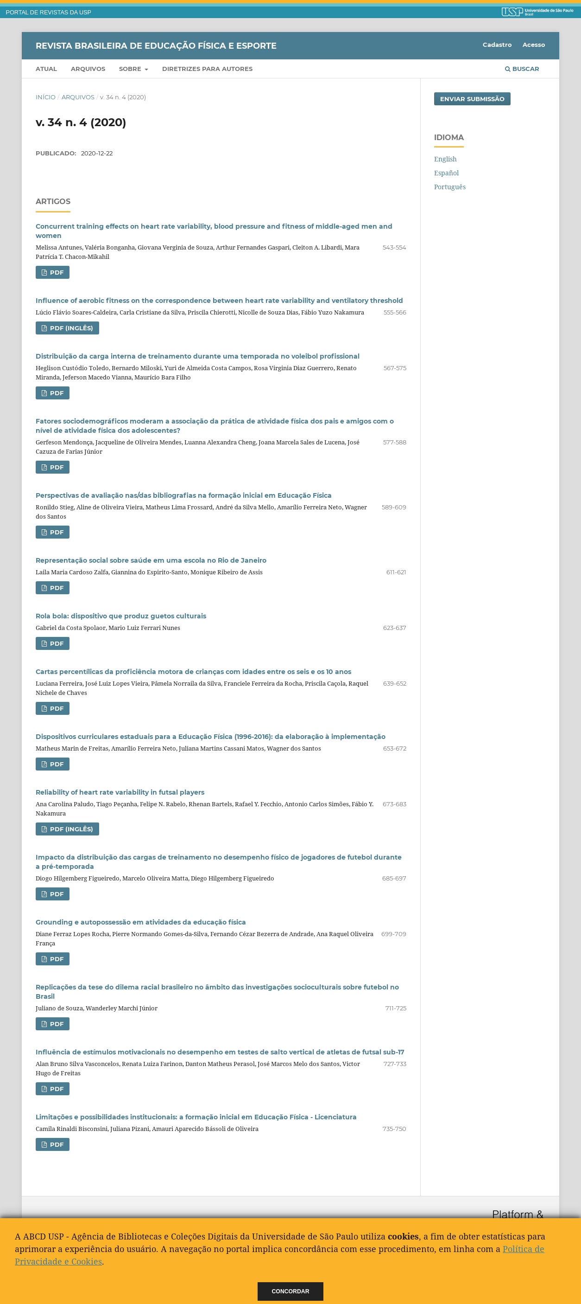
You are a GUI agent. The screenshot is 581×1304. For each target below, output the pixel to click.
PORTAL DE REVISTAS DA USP (48, 12)
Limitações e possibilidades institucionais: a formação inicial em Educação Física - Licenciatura (196, 1117)
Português (450, 186)
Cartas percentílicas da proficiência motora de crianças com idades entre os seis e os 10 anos (193, 672)
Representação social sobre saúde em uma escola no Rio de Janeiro (151, 560)
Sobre (131, 68)
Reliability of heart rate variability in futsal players (120, 792)
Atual (46, 68)
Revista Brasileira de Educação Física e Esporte (156, 45)
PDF (55, 272)
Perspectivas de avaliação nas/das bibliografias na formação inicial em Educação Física (184, 495)
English (445, 158)
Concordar (290, 1291)
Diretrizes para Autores (207, 68)
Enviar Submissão (472, 99)
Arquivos (88, 68)
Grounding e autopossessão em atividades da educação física (141, 922)
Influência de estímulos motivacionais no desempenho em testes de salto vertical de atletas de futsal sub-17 (220, 1052)
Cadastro (497, 44)
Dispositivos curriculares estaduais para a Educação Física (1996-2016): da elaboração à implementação (210, 736)
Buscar (522, 68)
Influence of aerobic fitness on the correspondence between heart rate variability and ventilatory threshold (219, 300)
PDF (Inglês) (70, 328)
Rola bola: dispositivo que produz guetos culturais (121, 616)
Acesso (534, 44)
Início (46, 97)
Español (446, 172)
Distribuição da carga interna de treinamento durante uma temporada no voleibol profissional (198, 356)
